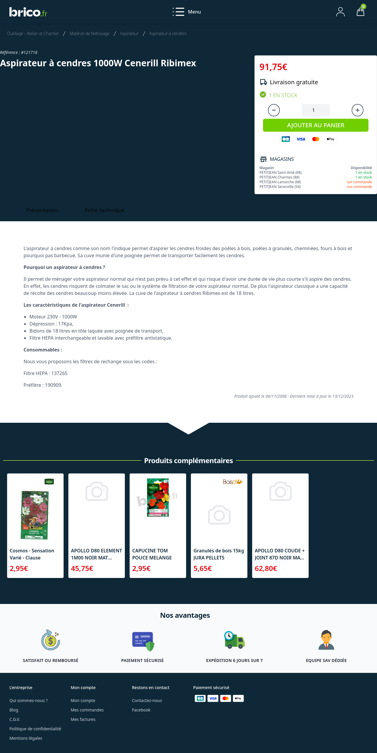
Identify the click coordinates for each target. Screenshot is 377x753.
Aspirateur (129, 33)
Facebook (141, 710)
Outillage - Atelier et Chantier (33, 33)
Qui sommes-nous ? (28, 700)
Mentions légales (25, 738)
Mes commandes (87, 710)
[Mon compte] (340, 12)
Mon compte (83, 700)
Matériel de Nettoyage (89, 33)
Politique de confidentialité (35, 728)
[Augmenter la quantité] (357, 110)
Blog (13, 710)
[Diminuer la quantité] (274, 110)
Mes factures (83, 719)
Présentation (42, 210)
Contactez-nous (147, 700)
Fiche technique (105, 210)
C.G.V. (14, 719)
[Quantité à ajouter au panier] (316, 110)
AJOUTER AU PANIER (315, 125)
